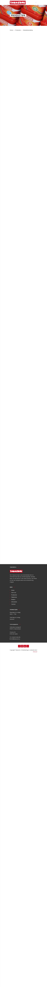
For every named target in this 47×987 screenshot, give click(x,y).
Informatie (14, 601)
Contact (13, 603)
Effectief (35, 651)
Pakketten (14, 597)
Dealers (13, 599)
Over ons (13, 592)
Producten (14, 594)
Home (12, 590)
